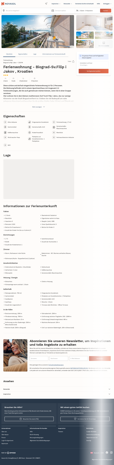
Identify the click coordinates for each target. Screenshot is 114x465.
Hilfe (98, 4)
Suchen (105, 11)
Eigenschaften (22, 54)
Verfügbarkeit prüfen (93, 71)
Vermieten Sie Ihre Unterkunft (84, 4)
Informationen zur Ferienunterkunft (53, 54)
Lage (34, 54)
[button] (63, 11)
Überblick (9, 54)
